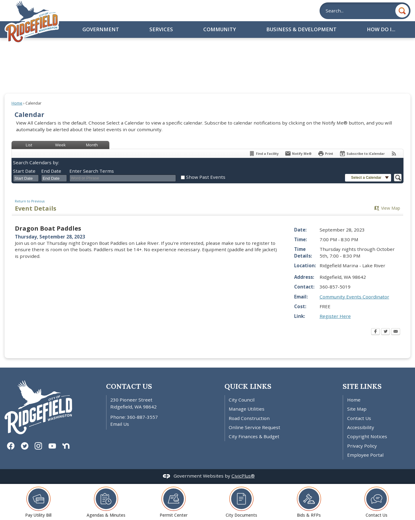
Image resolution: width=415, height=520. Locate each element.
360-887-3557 (142, 417)
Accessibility (360, 427)
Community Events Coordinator (354, 297)
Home (17, 103)
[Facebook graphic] (11, 445)
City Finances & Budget (254, 436)
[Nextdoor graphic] (66, 445)
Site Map (357, 409)
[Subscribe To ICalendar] (362, 153)
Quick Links (247, 386)
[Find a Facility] (264, 153)
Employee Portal (365, 455)
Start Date (24, 171)
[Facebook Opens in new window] (375, 332)
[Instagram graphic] (38, 445)
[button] (402, 11)
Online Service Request (254, 427)
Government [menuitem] (100, 29)
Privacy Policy (362, 446)
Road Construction (249, 418)
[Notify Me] (298, 153)
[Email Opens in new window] (395, 332)
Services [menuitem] (161, 29)
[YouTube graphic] (52, 445)
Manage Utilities (246, 409)
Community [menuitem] (219, 29)
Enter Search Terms (91, 171)
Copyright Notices (367, 436)
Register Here (335, 316)
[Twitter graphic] (24, 445)
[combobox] (25, 178)
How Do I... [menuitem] (381, 29)
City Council (241, 400)
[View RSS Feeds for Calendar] (394, 153)
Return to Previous (30, 201)
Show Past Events (205, 177)
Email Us (119, 424)
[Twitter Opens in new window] (385, 332)
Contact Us (359, 418)
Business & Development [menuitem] (301, 29)
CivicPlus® (243, 476)
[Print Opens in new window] (325, 153)
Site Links (362, 386)
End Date (51, 171)
